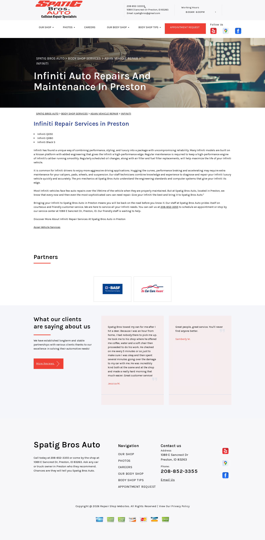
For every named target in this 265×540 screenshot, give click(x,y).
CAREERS (89, 27)
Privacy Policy (180, 506)
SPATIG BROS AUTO (50, 58)
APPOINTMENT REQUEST (184, 27)
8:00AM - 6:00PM (195, 12)
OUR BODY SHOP (117, 27)
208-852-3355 (135, 6)
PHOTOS (68, 27)
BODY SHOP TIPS (148, 27)
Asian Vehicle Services (47, 227)
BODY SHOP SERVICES (84, 58)
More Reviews (47, 364)
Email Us (168, 479)
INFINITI (42, 63)
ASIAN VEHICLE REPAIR (121, 58)
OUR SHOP (45, 27)
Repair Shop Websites (114, 506)
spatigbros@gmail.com (147, 13)
